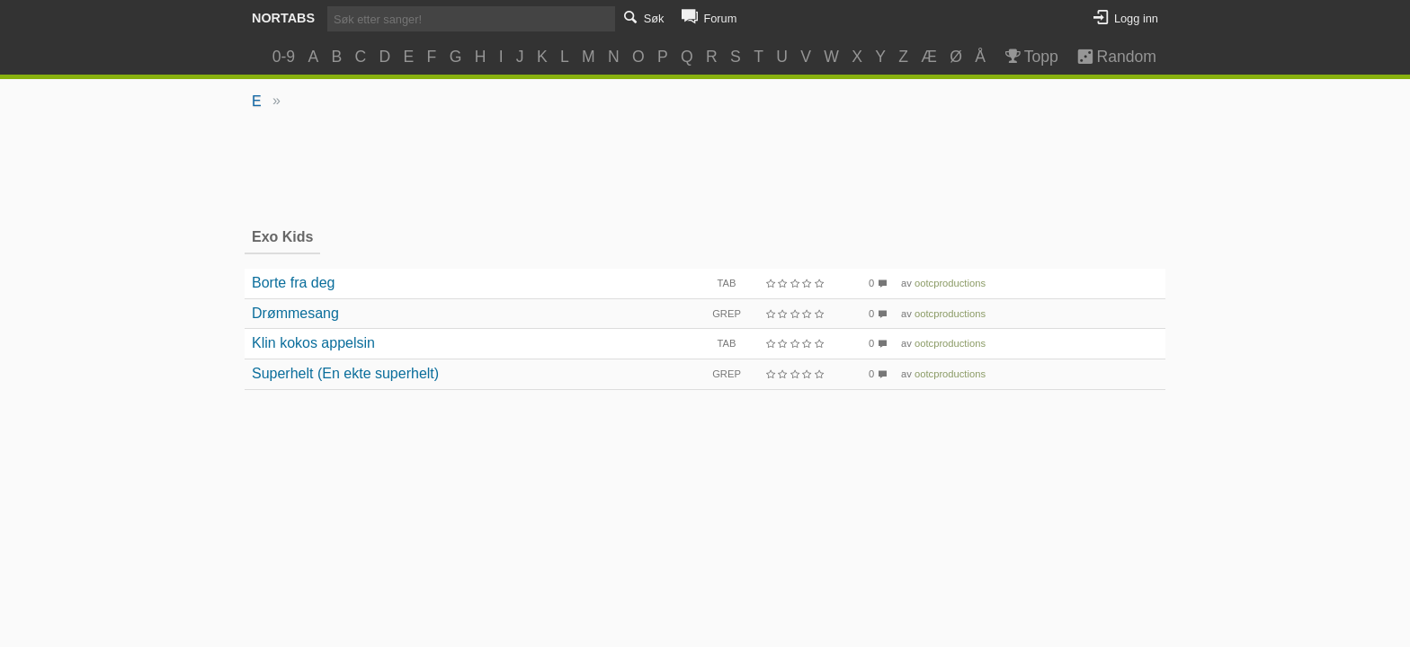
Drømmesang (295, 313)
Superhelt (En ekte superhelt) (345, 373)
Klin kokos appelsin (313, 342)
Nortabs (283, 18)
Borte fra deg (293, 282)
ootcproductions (950, 283)
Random (1108, 57)
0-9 (283, 57)
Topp (1030, 57)
